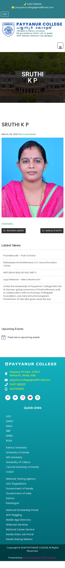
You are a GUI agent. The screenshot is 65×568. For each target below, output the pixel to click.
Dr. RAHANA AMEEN (13, 230)
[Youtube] (30, 397)
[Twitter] (15, 397)
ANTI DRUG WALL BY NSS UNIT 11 (19, 272)
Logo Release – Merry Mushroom (21, 279)
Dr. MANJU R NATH (52, 230)
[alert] (32, 337)
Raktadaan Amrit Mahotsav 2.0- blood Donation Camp (30, 264)
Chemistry (7, 223)
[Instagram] (22, 397)
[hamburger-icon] (5, 14)
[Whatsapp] (37, 397)
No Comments (27, 134)
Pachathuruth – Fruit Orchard (19, 255)
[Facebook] (7, 397)
